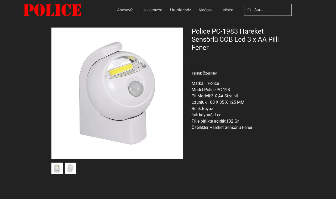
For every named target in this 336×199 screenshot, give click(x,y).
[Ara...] (267, 9)
